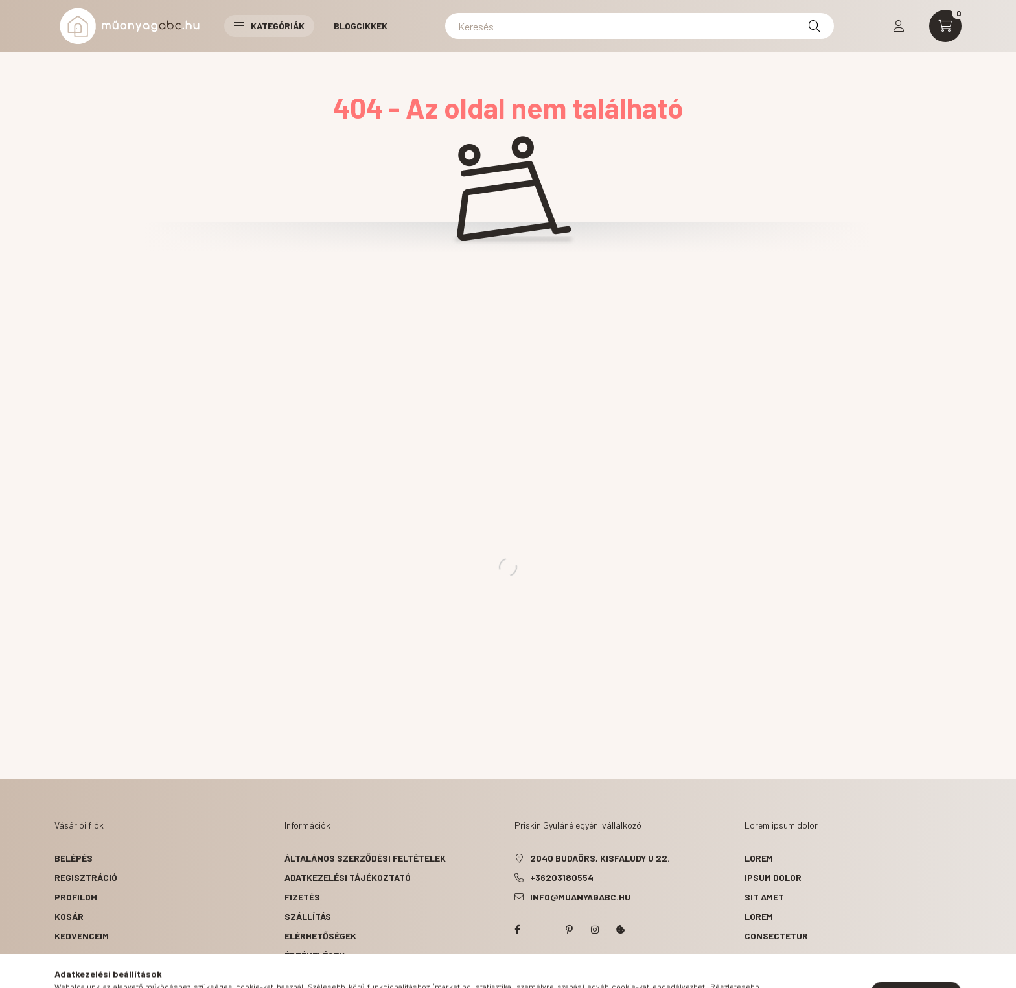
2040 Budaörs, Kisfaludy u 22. (600, 858)
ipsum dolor (773, 877)
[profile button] (899, 26)
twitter (543, 930)
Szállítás (307, 916)
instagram (595, 930)
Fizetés (302, 896)
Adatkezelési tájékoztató (347, 877)
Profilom (75, 896)
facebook (517, 930)
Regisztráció (85, 877)
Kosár (69, 916)
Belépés (73, 858)
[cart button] (945, 26)
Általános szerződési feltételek (365, 858)
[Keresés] (639, 26)
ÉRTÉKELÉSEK (314, 955)
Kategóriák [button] (269, 25)
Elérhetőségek (320, 935)
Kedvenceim (81, 935)
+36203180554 (562, 877)
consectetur (776, 935)
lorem (759, 858)
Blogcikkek (360, 25)
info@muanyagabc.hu (580, 896)
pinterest (569, 930)
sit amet (764, 896)
